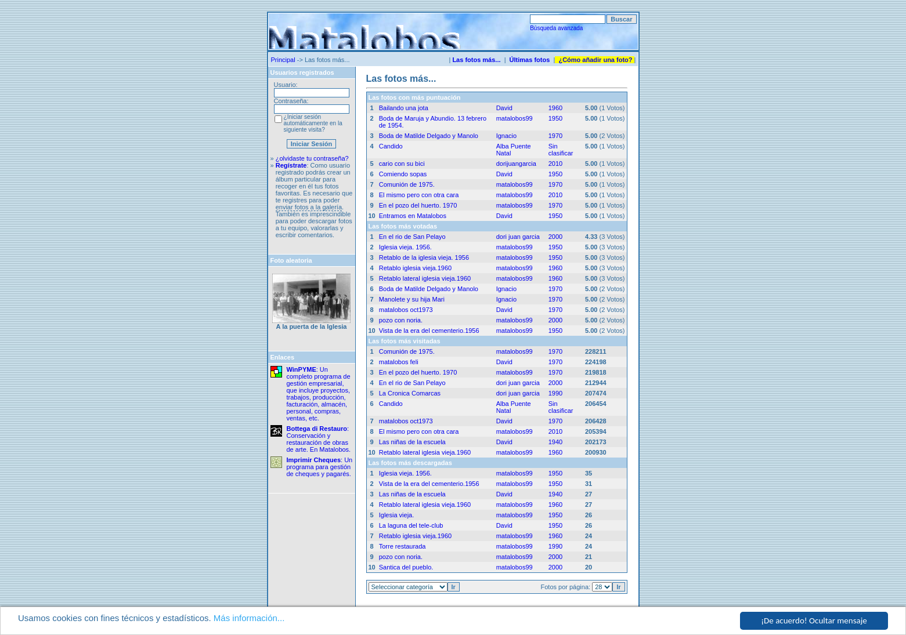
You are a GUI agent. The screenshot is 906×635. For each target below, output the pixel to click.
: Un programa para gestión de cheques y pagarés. (320, 466)
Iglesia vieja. (396, 514)
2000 (555, 236)
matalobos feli (398, 361)
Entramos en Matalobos (412, 215)
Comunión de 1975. (407, 184)
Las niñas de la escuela (412, 441)
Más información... (249, 618)
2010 (555, 163)
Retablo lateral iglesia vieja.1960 (425, 278)
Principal (283, 59)
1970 (555, 135)
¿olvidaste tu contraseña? (312, 158)
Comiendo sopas (403, 173)
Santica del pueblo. (406, 567)
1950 (555, 118)
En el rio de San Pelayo (412, 236)
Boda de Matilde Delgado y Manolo (428, 135)
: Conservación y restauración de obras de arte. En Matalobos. (319, 439)
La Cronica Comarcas (410, 393)
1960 (555, 107)
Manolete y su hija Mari (412, 299)
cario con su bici (402, 163)
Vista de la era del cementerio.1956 (429, 330)
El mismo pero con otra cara (419, 194)
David (504, 107)
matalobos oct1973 (406, 309)
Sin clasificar (560, 150)
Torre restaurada (402, 546)
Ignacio (506, 135)
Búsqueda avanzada (556, 28)
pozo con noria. (401, 320)
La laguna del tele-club (411, 525)
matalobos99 (514, 118)
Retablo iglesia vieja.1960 (415, 267)
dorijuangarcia (516, 163)
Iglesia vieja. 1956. (405, 247)
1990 (555, 393)
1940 (555, 441)
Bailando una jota (403, 107)
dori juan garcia (518, 236)
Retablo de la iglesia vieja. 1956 (424, 257)
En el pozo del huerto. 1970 (418, 205)
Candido (391, 146)
